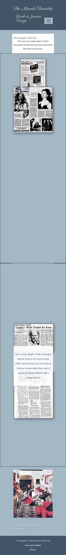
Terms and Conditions (33, 545)
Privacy (33, 550)
